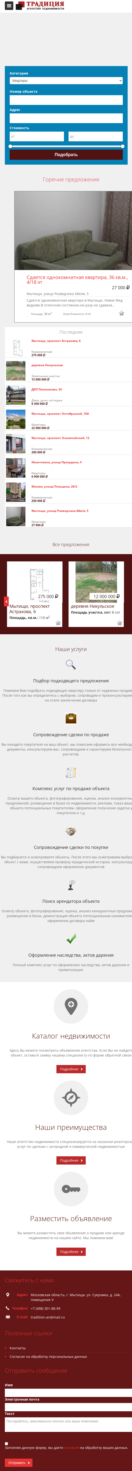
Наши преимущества (71, 1127)
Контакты (18, 1348)
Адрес (15, 109)
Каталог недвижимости (71, 1036)
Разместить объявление (71, 1218)
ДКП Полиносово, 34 (46, 389)
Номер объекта (23, 91)
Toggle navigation (9, 5)
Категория (19, 73)
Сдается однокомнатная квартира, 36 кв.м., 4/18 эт (78, 279)
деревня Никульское (47, 365)
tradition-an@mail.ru (48, 1317)
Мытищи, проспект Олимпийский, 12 (60, 438)
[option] (34, 594)
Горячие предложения (71, 179)
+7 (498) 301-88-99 (45, 1308)
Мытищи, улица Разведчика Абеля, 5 (59, 511)
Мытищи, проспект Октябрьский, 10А (60, 414)
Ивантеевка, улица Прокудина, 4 (56, 462)
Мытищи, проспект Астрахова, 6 (56, 341)
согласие (72, 1447)
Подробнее (69, 1069)
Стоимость (19, 128)
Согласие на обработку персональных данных (48, 1356)
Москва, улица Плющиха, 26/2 (54, 486)
